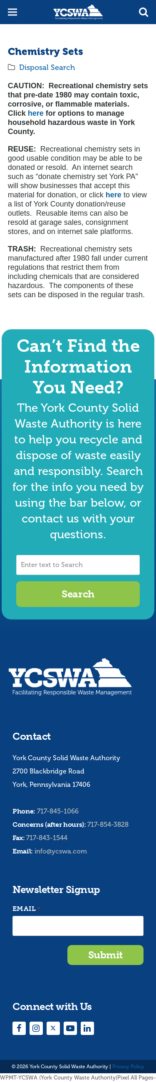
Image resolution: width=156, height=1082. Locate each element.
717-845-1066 (58, 811)
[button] (143, 12)
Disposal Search (47, 67)
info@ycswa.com (61, 851)
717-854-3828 (108, 824)
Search (78, 594)
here (36, 113)
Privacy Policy (128, 1067)
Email (26, 909)
